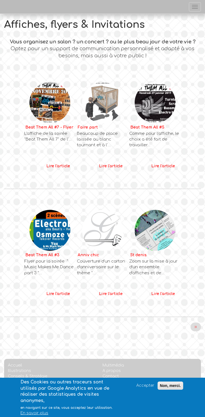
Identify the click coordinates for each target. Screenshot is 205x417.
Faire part (88, 127)
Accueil (15, 365)
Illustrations (19, 371)
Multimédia (113, 365)
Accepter (145, 388)
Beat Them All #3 (42, 255)
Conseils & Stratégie (27, 376)
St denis (138, 255)
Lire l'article (58, 166)
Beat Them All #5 (147, 127)
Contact (110, 376)
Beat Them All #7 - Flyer (49, 127)
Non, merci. (170, 388)
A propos (111, 371)
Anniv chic (88, 255)
